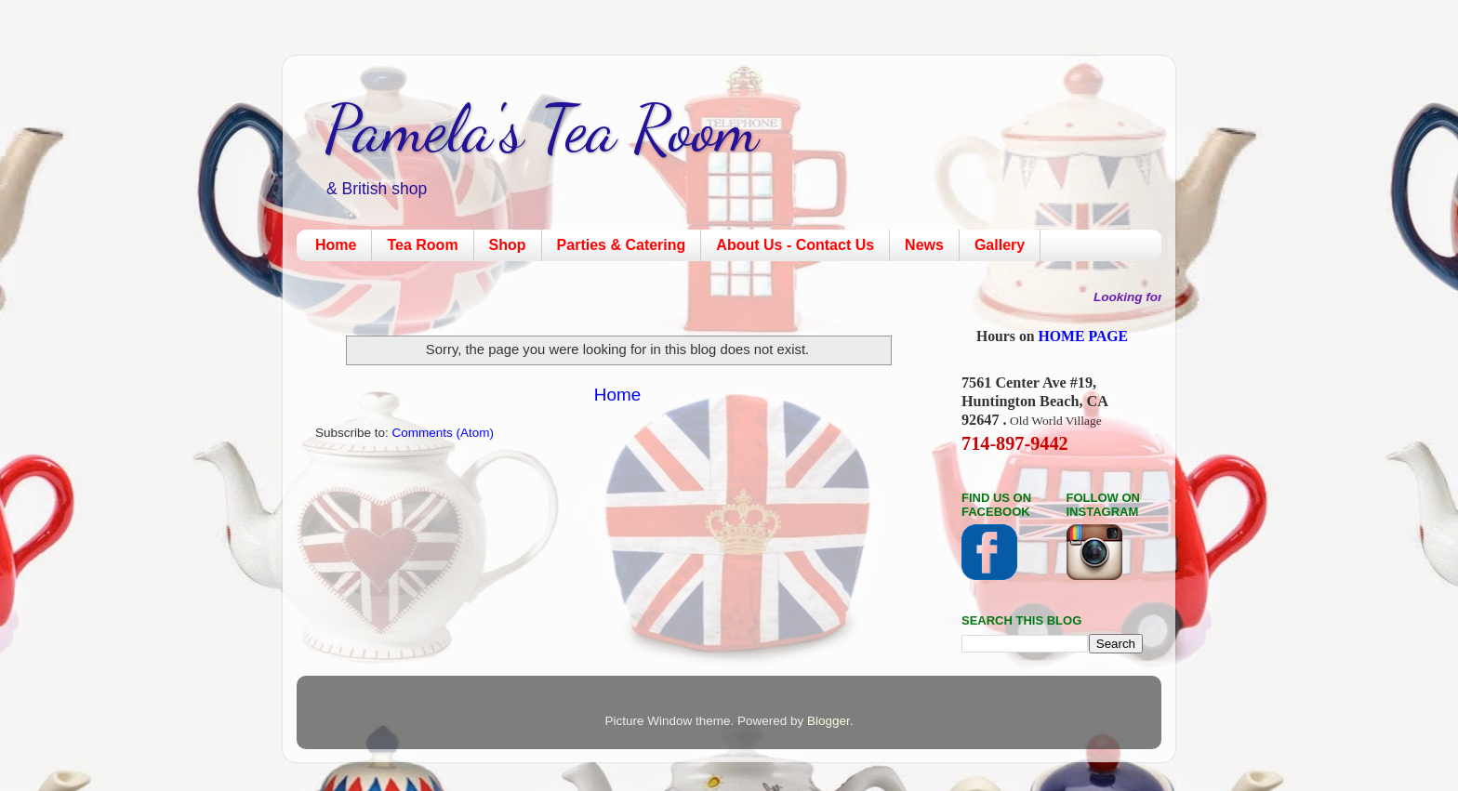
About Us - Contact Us (795, 245)
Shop (507, 245)
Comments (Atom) (443, 433)
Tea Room (422, 245)
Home (335, 245)
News (924, 245)
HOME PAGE (1084, 336)
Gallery (999, 245)
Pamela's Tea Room (542, 129)
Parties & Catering (621, 245)
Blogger (828, 721)
